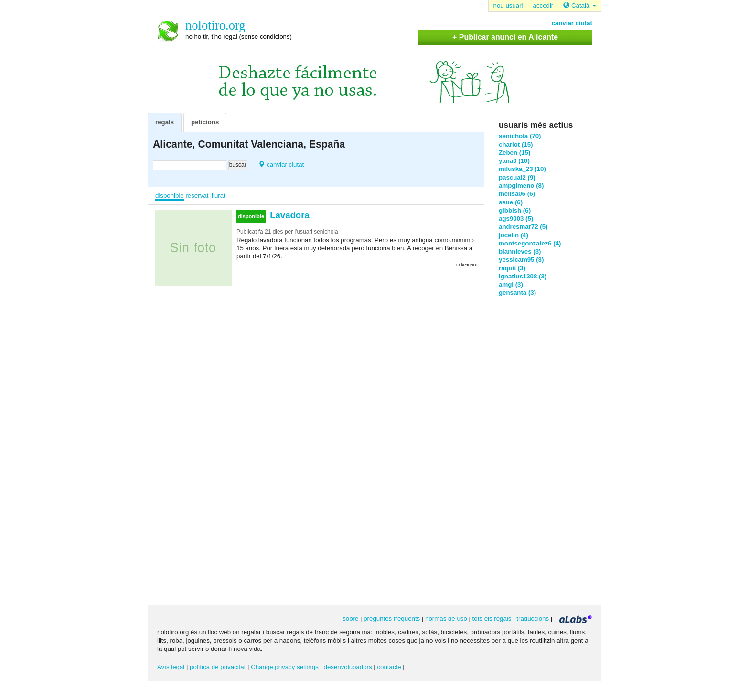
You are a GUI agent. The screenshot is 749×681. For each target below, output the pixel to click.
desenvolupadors (348, 666)
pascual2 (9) (517, 177)
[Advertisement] (537, 450)
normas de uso (446, 618)
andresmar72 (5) (523, 226)
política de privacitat (218, 666)
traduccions (532, 618)
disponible (169, 195)
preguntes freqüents (392, 618)
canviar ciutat (571, 23)
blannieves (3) (520, 251)
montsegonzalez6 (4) (530, 243)
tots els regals (492, 618)
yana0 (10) (514, 160)
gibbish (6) (515, 210)
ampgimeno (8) (521, 185)
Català (579, 5)
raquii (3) (512, 268)
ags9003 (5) (516, 218)
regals (164, 122)
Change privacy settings (285, 666)
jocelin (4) (513, 235)
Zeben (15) (514, 152)
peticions (205, 122)
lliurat (217, 195)
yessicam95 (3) (521, 259)
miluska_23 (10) (522, 168)
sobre (350, 618)
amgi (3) (511, 284)
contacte (389, 666)
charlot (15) (516, 144)
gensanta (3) (517, 292)
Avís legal (170, 666)
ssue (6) (511, 202)
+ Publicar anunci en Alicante (505, 37)
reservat (196, 195)
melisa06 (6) (517, 193)
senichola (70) (520, 135)
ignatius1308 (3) (522, 276)
